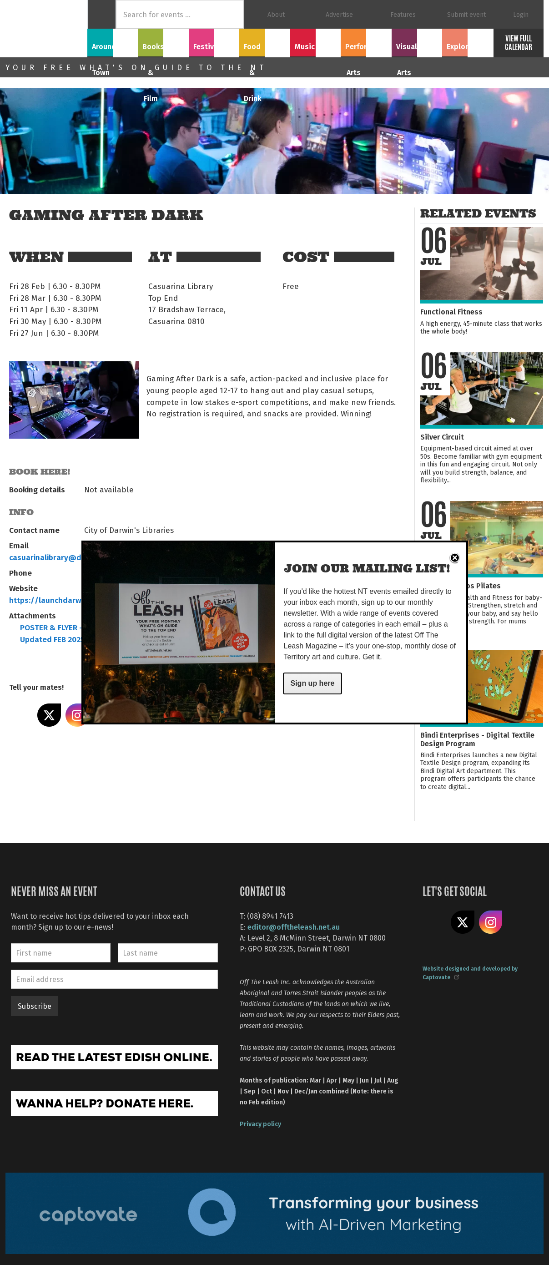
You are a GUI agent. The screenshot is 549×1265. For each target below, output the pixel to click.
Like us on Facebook (434, 922)
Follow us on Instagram (491, 922)
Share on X (49, 715)
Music (315, 41)
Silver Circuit (442, 436)
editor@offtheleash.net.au (293, 926)
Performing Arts (366, 46)
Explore (467, 41)
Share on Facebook (21, 715)
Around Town (113, 41)
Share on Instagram (77, 715)
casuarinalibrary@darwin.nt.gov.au (72, 557)
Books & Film (163, 41)
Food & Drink (265, 41)
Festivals (214, 41)
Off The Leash (46, 28)
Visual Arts (416, 41)
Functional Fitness (451, 311)
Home (101, 14)
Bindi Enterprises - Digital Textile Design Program (477, 739)
